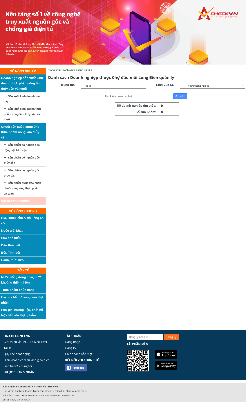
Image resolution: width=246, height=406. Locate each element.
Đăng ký (70, 348)
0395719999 (52, 395)
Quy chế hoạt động (17, 354)
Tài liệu (8, 348)
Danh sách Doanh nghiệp (77, 70)
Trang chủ (54, 70)
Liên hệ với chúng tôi (18, 366)
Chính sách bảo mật (78, 354)
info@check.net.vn (20, 399)
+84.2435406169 (24, 395)
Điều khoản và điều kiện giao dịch (26, 360)
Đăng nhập (72, 342)
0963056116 (67, 395)
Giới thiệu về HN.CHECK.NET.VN (25, 342)
